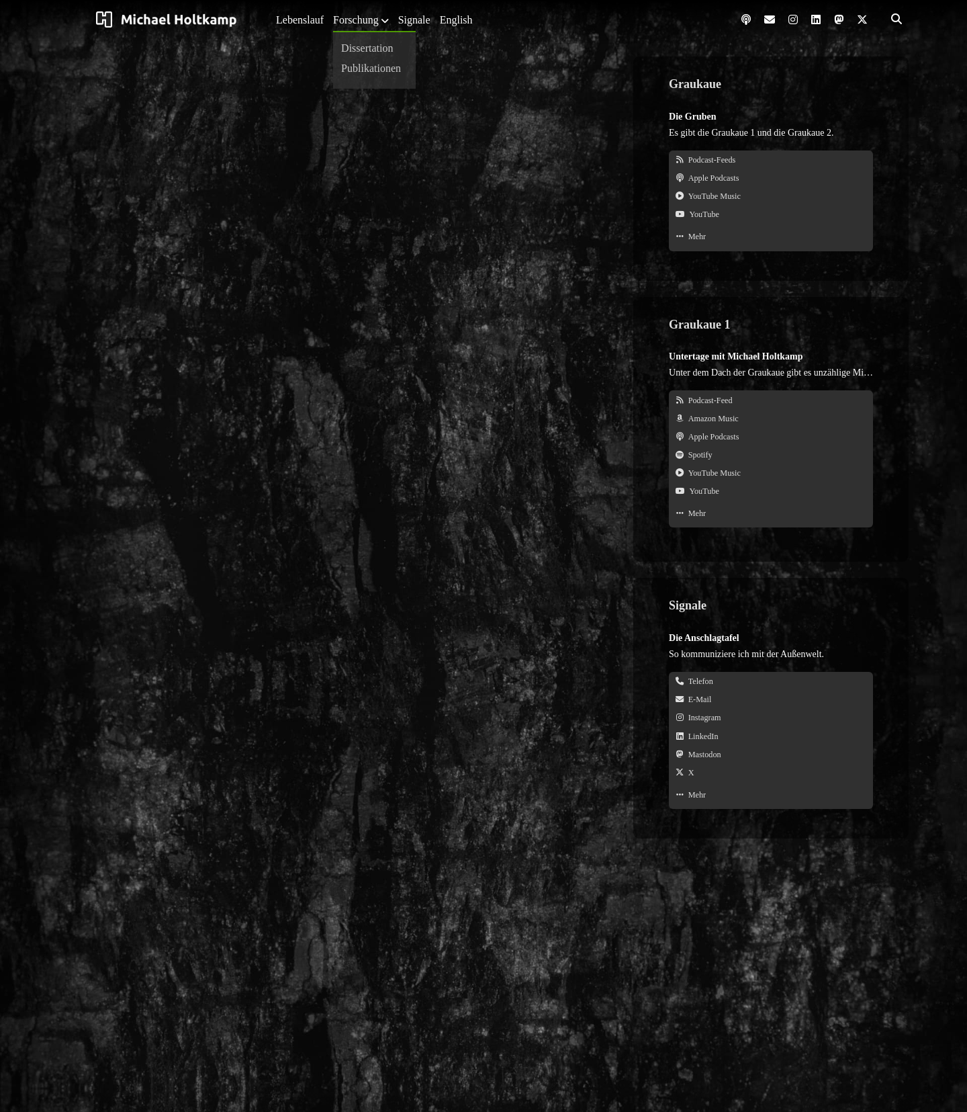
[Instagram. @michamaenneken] (771, 718)
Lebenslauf (300, 20)
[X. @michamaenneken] (771, 773)
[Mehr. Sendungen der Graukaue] (771, 237)
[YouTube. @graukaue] (771, 215)
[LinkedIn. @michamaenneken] (771, 737)
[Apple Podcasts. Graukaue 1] (771, 437)
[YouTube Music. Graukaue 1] (771, 473)
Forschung (356, 20)
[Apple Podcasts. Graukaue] (771, 178)
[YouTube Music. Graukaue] (771, 196)
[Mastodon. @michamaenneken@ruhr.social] (771, 755)
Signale (414, 20)
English (456, 20)
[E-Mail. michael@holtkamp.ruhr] (771, 700)
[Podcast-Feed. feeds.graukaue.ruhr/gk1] (771, 400)
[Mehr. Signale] (771, 795)
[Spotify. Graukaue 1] (771, 455)
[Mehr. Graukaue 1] (771, 514)
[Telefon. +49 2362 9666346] (771, 682)
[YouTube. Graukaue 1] (771, 491)
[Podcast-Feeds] (771, 160)
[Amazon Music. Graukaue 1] (771, 419)
